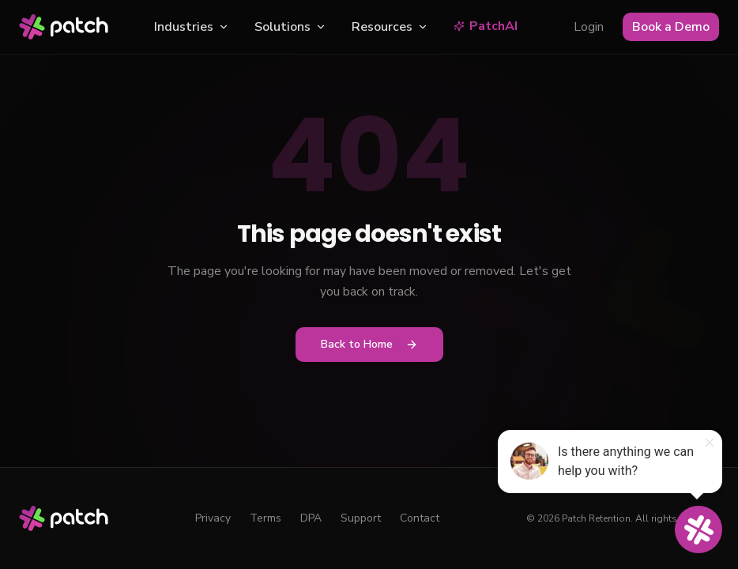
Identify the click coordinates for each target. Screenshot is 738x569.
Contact (419, 518)
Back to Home (369, 344)
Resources (390, 27)
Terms (265, 518)
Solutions (290, 27)
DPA (311, 518)
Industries (191, 27)
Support (361, 518)
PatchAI (486, 26)
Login (589, 27)
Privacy (213, 518)
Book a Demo (671, 27)
